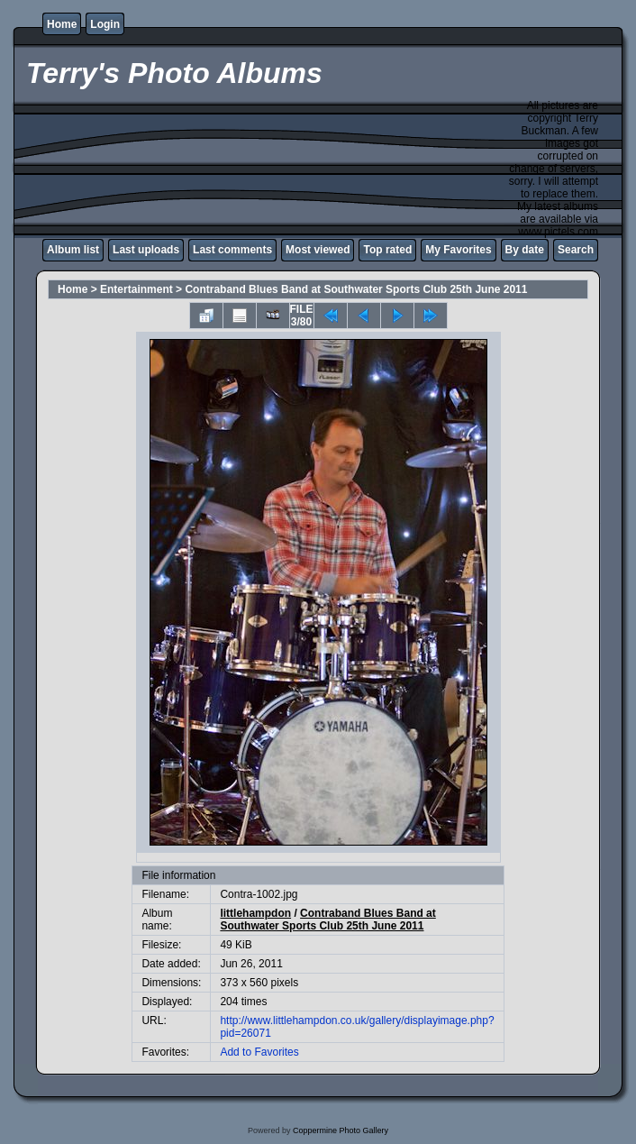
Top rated (387, 249)
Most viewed (318, 249)
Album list (73, 249)
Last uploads (146, 249)
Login (105, 24)
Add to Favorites (259, 1052)
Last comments (232, 249)
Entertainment (136, 289)
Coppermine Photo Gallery (340, 1130)
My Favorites (458, 249)
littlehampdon (255, 913)
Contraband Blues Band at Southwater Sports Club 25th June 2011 (356, 289)
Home (62, 24)
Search (576, 249)
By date (524, 249)
